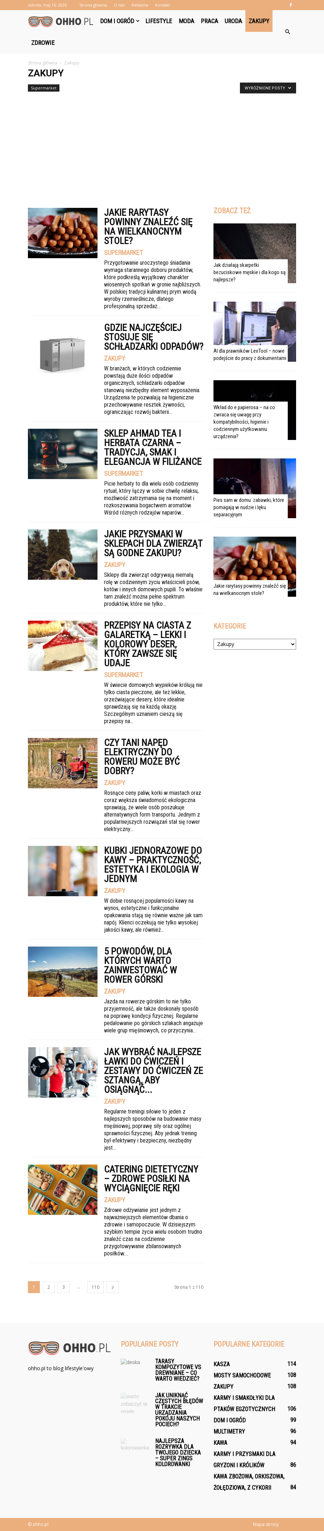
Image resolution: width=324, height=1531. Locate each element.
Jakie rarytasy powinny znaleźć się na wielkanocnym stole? (148, 226)
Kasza (221, 1364)
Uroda (233, 21)
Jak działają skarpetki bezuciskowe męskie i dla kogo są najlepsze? (249, 272)
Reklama (140, 5)
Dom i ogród (120, 21)
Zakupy (259, 21)
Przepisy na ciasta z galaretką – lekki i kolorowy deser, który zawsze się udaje (147, 644)
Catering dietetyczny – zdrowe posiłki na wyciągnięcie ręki (151, 1179)
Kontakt (162, 5)
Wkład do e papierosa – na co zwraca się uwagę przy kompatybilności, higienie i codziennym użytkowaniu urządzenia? (244, 422)
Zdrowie (43, 42)
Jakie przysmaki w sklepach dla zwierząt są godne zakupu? (153, 543)
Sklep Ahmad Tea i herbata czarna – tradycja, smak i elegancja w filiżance (153, 447)
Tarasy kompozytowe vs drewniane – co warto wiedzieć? (178, 1370)
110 (95, 1287)
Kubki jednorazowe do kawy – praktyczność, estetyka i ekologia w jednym (153, 864)
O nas (119, 5)
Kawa (220, 1442)
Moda (186, 21)
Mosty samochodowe (242, 1375)
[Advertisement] (162, 146)
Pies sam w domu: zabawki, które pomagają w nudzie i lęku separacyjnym (248, 507)
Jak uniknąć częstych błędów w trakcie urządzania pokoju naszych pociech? (179, 1410)
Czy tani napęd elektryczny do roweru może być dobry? (142, 756)
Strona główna (93, 5)
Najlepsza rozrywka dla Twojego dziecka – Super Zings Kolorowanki (178, 1453)
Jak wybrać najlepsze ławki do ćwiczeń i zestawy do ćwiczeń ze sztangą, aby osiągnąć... (153, 1070)
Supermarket (44, 88)
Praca (209, 21)
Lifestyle (158, 21)
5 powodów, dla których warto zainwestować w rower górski (140, 965)
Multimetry (229, 1431)
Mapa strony (266, 1524)
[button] (287, 32)
